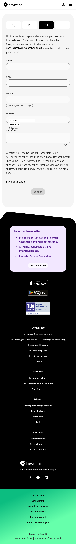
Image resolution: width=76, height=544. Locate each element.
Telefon (9, 93)
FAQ (38, 422)
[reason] (22, 120)
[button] (63, 4)
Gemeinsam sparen (38, 356)
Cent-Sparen (38, 389)
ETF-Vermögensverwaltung (38, 334)
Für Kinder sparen (38, 350)
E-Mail (9, 77)
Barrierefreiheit (38, 517)
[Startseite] (13, 4)
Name (9, 60)
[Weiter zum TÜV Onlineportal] (38, 309)
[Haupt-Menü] (70, 4)
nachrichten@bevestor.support (24, 48)
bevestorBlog (38, 411)
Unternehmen (38, 438)
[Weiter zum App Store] (38, 283)
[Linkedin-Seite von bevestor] (46, 477)
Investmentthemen (38, 345)
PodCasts (38, 416)
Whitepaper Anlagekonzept (38, 405)
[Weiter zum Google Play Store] (38, 293)
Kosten (38, 361)
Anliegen (10, 113)
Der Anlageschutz (38, 378)
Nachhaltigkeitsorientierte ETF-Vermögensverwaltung (38, 339)
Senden (38, 191)
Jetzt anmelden (38, 265)
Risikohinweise (38, 511)
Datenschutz (38, 500)
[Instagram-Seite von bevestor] (29, 477)
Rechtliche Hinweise (38, 506)
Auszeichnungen (38, 444)
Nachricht (11, 130)
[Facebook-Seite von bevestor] (38, 477)
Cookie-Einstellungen (38, 522)
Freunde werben (38, 449)
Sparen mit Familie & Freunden (38, 383)
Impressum (38, 495)
